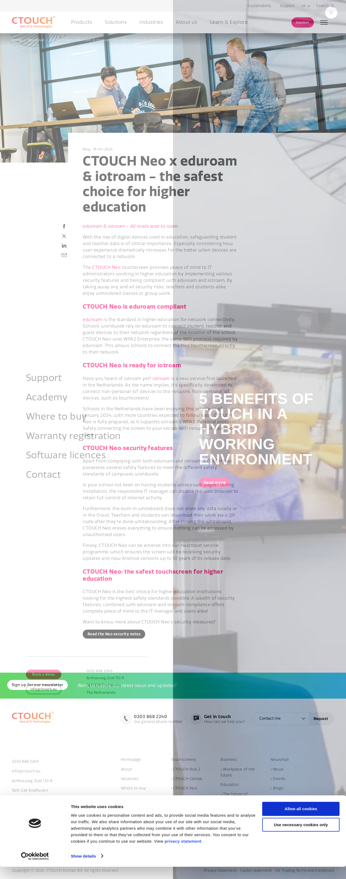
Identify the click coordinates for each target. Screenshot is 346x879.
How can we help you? (223, 719)
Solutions (116, 22)
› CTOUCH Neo (184, 789)
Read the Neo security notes (115, 634)
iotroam (160, 378)
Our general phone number (156, 719)
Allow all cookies (301, 821)
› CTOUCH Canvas (186, 779)
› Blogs (277, 789)
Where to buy (133, 789)
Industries (151, 22)
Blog (86, 149)
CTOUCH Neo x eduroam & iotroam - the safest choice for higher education (115, 40)
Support (287, 6)
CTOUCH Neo (106, 267)
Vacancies (130, 779)
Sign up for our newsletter (39, 685)
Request (321, 719)
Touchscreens (183, 760)
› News (277, 770)
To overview (323, 42)
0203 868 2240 (25, 762)
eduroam (92, 319)
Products (81, 22)
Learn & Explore (229, 22)
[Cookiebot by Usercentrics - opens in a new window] (35, 868)
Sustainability (259, 6)
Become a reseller (137, 798)
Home (17, 40)
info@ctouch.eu (26, 771)
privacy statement (183, 853)
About (126, 770)
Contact (302, 22)
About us (186, 22)
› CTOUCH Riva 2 (185, 770)
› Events (278, 779)
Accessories (182, 798)
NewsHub (36, 40)
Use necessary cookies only (301, 837)
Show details (83, 868)
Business (229, 760)
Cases (276, 798)
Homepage (131, 760)
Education (230, 785)
